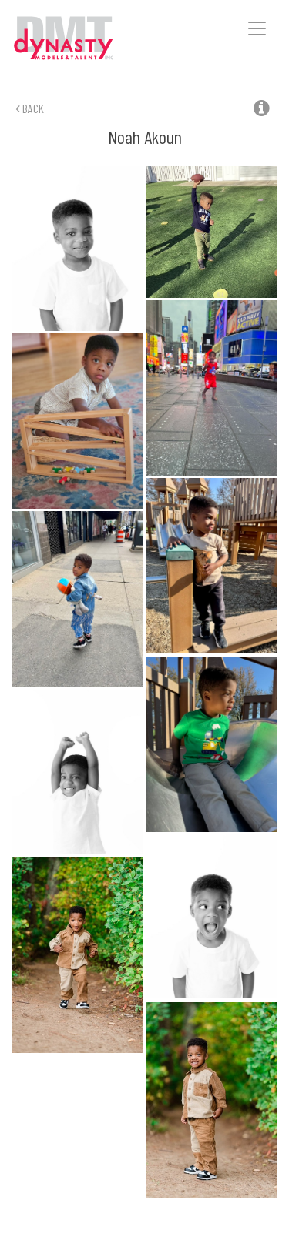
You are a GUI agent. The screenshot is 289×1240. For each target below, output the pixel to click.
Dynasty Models (86, 39)
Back (29, 108)
